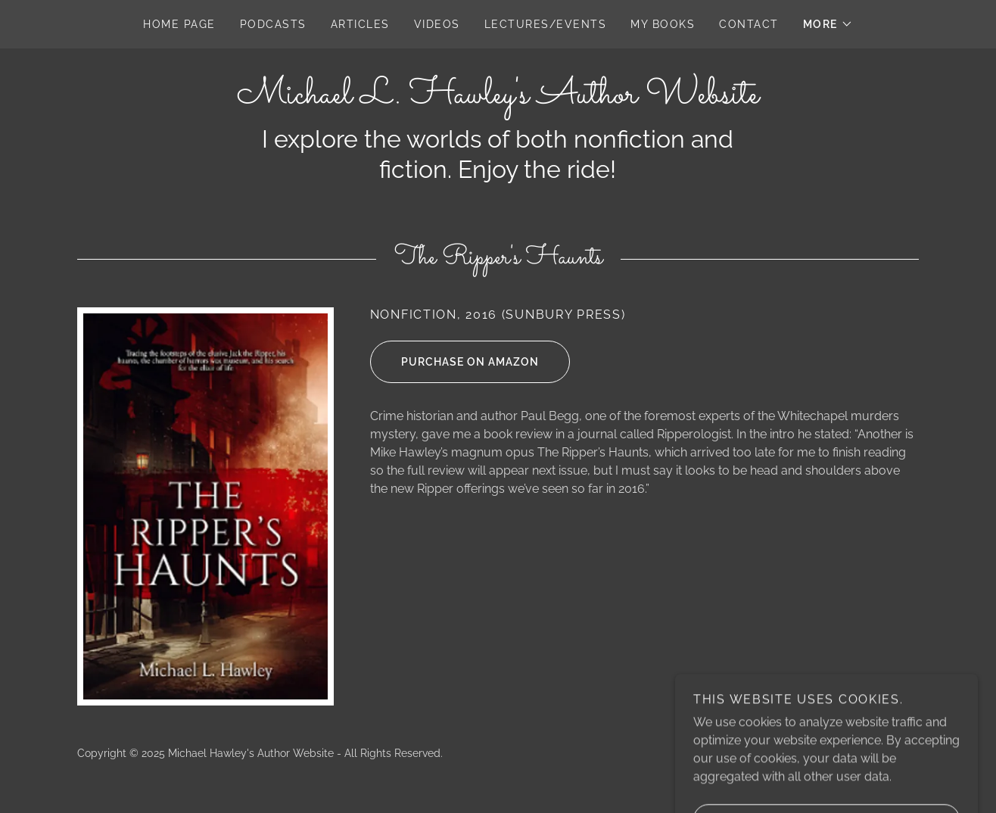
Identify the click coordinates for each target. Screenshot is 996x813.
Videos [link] (437, 24)
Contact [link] (749, 24)
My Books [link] (662, 24)
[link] (498, 99)
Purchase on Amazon (454, 362)
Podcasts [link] (273, 24)
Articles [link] (360, 24)
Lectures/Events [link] (545, 24)
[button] (828, 24)
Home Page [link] (179, 24)
